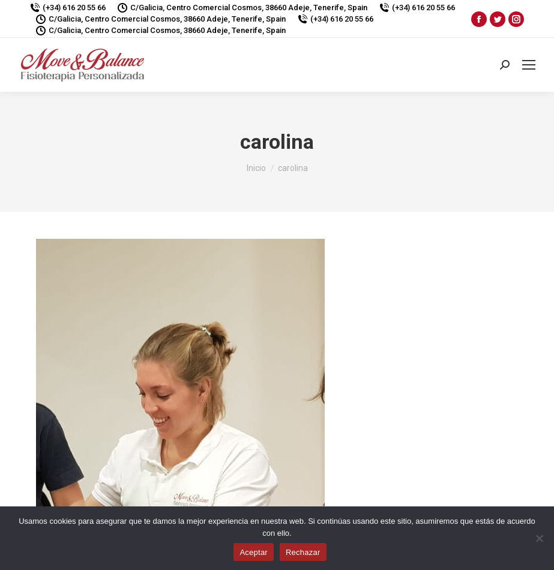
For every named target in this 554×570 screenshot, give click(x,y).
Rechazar (303, 552)
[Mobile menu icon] (529, 65)
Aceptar (253, 552)
